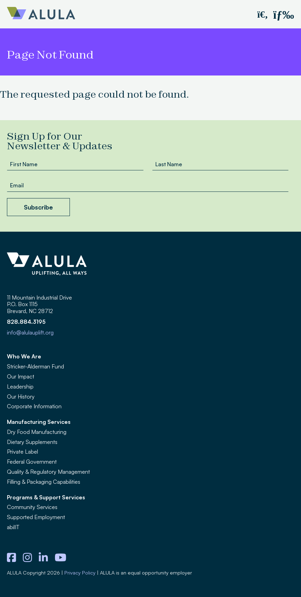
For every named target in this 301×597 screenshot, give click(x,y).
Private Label (22, 451)
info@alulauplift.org (30, 332)
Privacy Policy (79, 572)
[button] (262, 14)
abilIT (13, 527)
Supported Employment (36, 517)
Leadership (20, 386)
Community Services (32, 507)
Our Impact (20, 376)
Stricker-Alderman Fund (35, 366)
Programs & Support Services (46, 497)
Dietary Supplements (32, 441)
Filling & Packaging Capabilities (43, 481)
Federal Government (32, 461)
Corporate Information (34, 406)
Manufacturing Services (39, 421)
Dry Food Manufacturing (36, 431)
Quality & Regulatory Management (48, 471)
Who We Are (24, 356)
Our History (21, 396)
